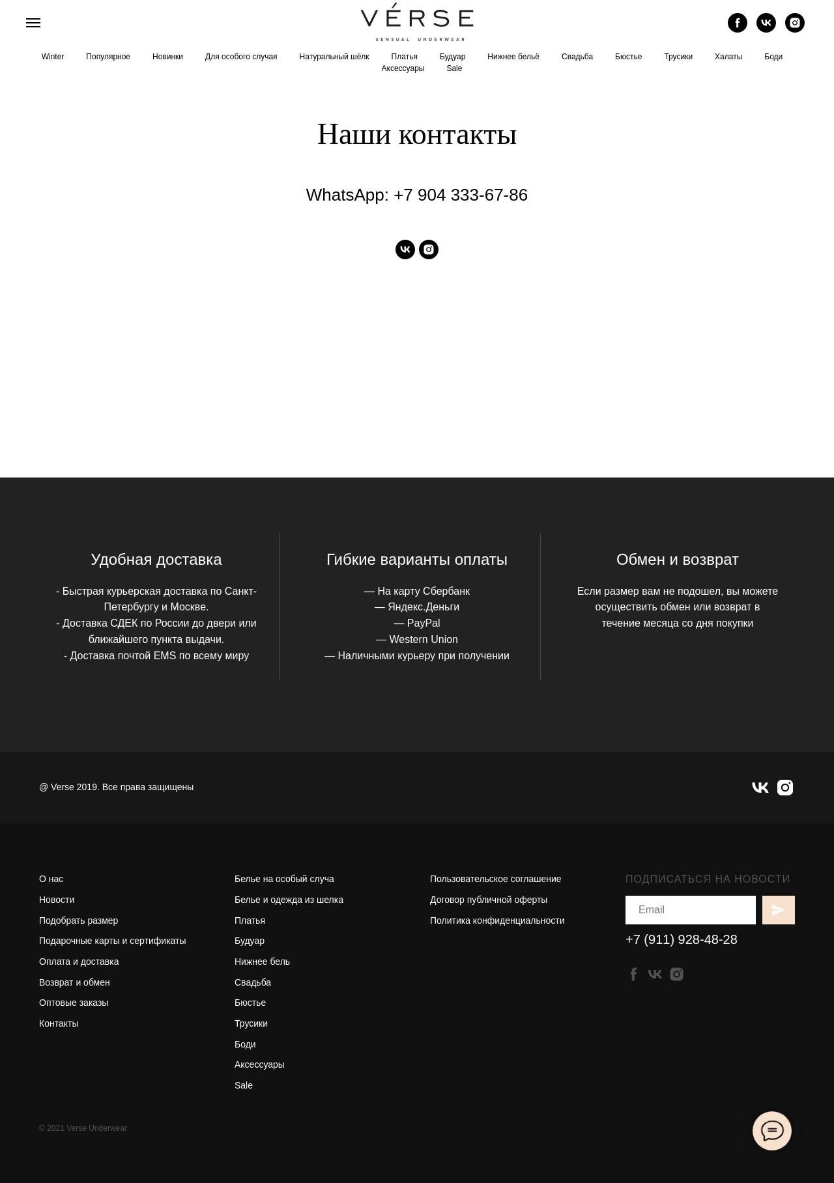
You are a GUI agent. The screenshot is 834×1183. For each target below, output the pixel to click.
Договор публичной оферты (488, 899)
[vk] (766, 29)
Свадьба (577, 56)
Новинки (167, 56)
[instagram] (795, 29)
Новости (56, 899)
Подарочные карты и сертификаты (112, 940)
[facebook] (737, 29)
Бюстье (628, 56)
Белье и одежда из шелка (289, 899)
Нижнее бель (262, 961)
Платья (405, 56)
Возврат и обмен (74, 982)
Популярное (108, 56)
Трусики (678, 56)
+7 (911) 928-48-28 (682, 939)
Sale (454, 68)
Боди (773, 56)
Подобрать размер (78, 920)
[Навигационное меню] (33, 22)
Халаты (728, 56)
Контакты (58, 1023)
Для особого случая (241, 56)
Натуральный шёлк (334, 56)
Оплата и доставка (79, 961)
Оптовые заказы (73, 1002)
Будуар (452, 56)
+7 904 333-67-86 (461, 195)
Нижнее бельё (513, 56)
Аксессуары (403, 68)
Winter (53, 56)
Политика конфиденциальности (497, 920)
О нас (51, 879)
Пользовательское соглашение (496, 879)
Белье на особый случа (284, 879)
